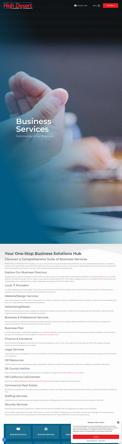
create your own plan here (48, 335)
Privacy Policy (101, 440)
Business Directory (99, 277)
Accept (96, 437)
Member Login (82, 5)
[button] (118, 422)
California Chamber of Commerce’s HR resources (31, 381)
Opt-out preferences (92, 440)
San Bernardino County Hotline (72, 373)
